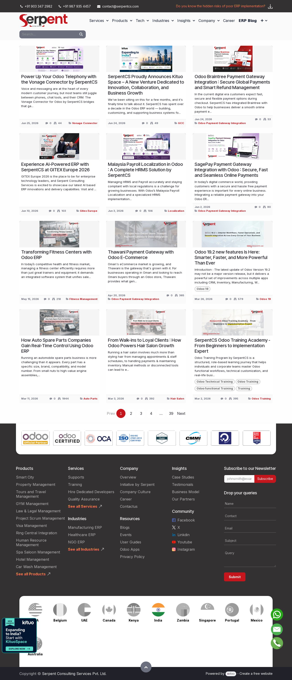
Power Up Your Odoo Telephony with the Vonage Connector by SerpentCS (59, 79)
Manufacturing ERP (85, 527)
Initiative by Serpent (137, 484)
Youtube (184, 542)
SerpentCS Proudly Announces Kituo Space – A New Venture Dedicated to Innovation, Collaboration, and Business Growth (146, 85)
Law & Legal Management (38, 511)
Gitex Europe (88, 210)
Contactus (129, 506)
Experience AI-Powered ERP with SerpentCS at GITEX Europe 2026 (55, 166)
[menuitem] (98, 20)
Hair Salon (177, 398)
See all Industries (83, 549)
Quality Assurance (84, 499)
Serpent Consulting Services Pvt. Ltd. (74, 673)
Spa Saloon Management (38, 552)
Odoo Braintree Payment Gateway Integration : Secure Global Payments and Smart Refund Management (232, 82)
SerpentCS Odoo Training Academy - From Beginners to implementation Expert (232, 345)
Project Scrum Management (40, 518)
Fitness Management (83, 299)
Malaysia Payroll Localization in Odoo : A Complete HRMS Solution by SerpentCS (145, 169)
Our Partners (183, 499)
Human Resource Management (31, 542)
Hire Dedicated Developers (91, 491)
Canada (109, 620)
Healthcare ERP (82, 534)
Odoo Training (261, 398)
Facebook (186, 520)
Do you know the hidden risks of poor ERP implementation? (220, 6)
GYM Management (32, 503)
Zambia (183, 620)
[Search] (81, 34)
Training (75, 484)
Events (126, 534)
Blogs (125, 527)
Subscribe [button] (265, 478)
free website (263, 673)
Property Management (35, 484)
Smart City (25, 477)
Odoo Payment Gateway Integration (222, 123)
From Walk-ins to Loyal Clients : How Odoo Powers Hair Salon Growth (144, 342)
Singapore (207, 620)
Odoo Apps (130, 549)
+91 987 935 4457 (75, 6)
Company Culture (135, 491)
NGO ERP (76, 542)
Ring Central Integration (36, 533)
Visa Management (31, 525)
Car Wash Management (36, 566)
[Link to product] (35, 439)
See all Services (82, 506)
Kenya (134, 620)
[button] (146, 666)
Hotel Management (32, 559)
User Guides (130, 542)
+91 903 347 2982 (36, 6)
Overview (128, 477)
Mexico (257, 620)
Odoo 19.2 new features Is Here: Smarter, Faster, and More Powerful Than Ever (231, 257)
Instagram (186, 549)
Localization (176, 210)
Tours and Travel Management (31, 494)
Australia (35, 654)
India (158, 620)
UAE (84, 620)
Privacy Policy (132, 556)
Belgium (60, 620)
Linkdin (183, 534)
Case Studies (183, 477)
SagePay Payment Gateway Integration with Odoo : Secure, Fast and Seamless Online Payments (231, 169)
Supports (76, 477)
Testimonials (182, 484)
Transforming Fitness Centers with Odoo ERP (56, 254)
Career (126, 499)
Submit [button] (235, 577)
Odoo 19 (265, 299)
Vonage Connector (84, 123)
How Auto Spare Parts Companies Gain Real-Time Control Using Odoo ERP (57, 345)
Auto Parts (90, 398)
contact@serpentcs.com (118, 6)
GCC (181, 123)
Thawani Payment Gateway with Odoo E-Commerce (141, 254)
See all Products (31, 574)
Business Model (185, 491)
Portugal (232, 620)
